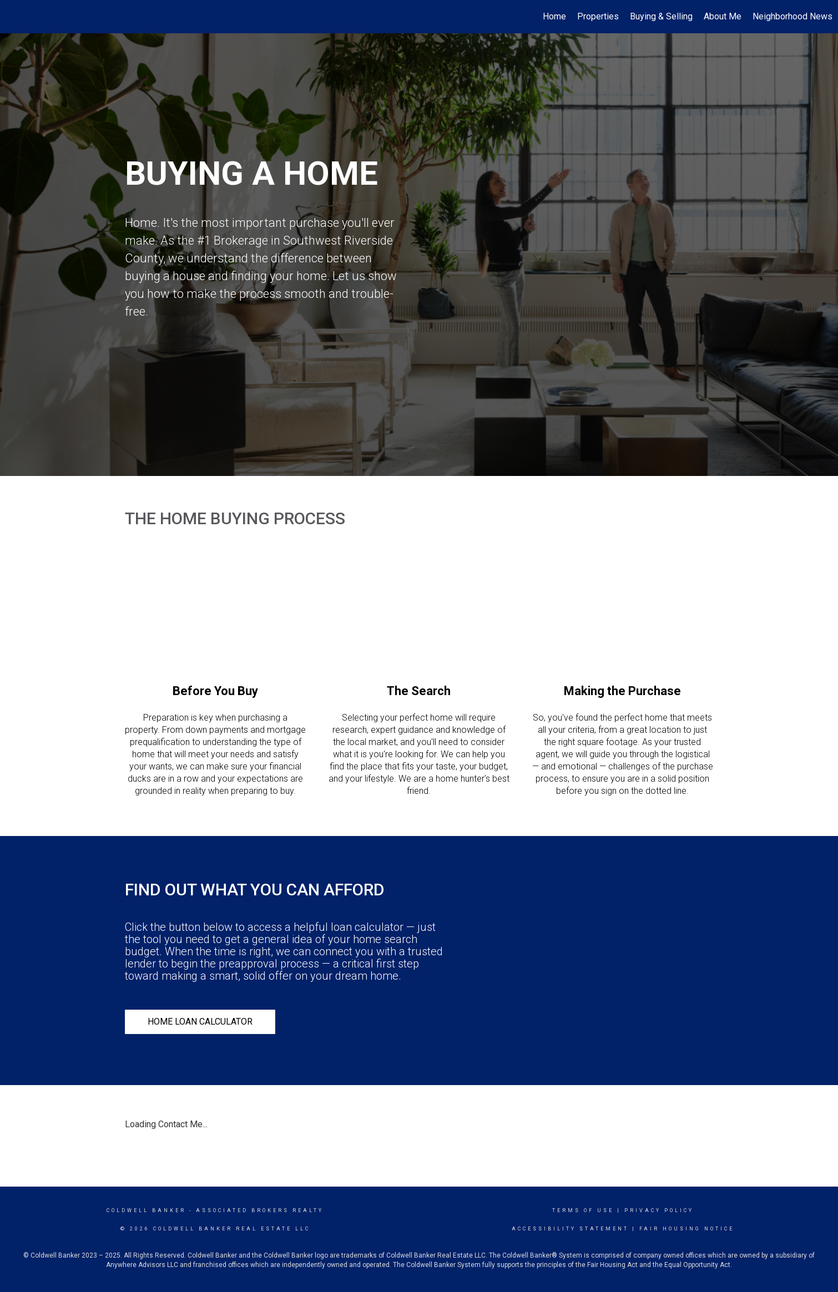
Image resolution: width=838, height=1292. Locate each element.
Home (554, 16)
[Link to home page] (14, 16)
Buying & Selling (661, 16)
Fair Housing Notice (686, 1229)
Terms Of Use (583, 1210)
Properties (598, 16)
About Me (722, 16)
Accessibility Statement (570, 1229)
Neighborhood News (792, 16)
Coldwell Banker (146, 1210)
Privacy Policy (659, 1210)
